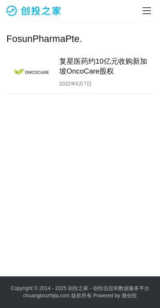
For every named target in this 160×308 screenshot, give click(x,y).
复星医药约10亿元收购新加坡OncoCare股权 (103, 66)
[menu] (147, 10)
